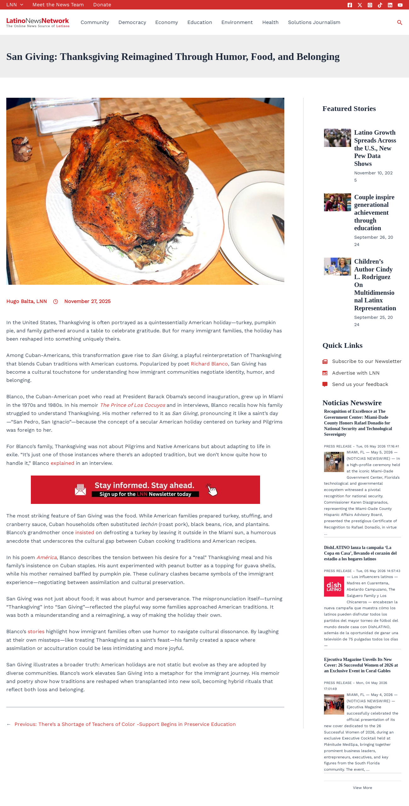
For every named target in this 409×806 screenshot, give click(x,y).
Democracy (132, 22)
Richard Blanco (209, 364)
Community (95, 22)
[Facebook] (349, 5)
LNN (14, 4)
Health (270, 22)
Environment (237, 22)
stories (37, 631)
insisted (84, 532)
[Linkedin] (390, 5)
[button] (20, 4)
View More (362, 740)
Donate (102, 5)
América (47, 557)
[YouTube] (400, 5)
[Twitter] (359, 5)
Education (199, 22)
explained (62, 463)
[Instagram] (369, 5)
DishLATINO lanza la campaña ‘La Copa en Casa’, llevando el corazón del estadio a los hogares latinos (360, 506)
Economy (166, 22)
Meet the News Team (58, 5)
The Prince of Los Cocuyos (132, 405)
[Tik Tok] (380, 5)
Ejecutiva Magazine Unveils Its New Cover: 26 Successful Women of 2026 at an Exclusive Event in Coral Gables (361, 618)
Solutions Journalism (314, 22)
